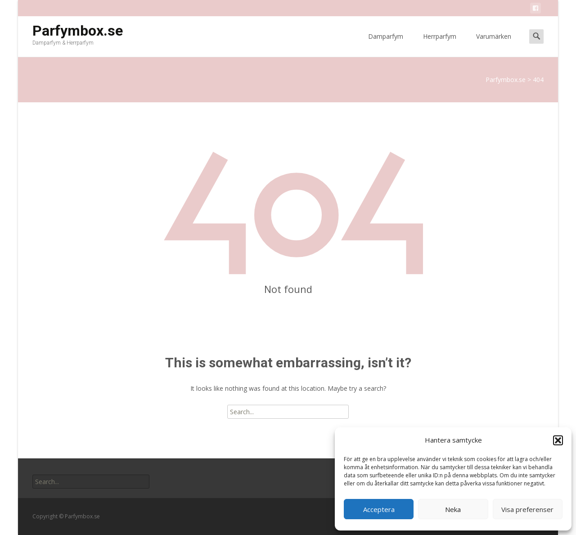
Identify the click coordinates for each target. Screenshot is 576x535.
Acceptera (379, 509)
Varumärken (493, 44)
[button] (558, 440)
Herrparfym (439, 44)
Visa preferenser (527, 509)
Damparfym (385, 44)
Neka (453, 509)
